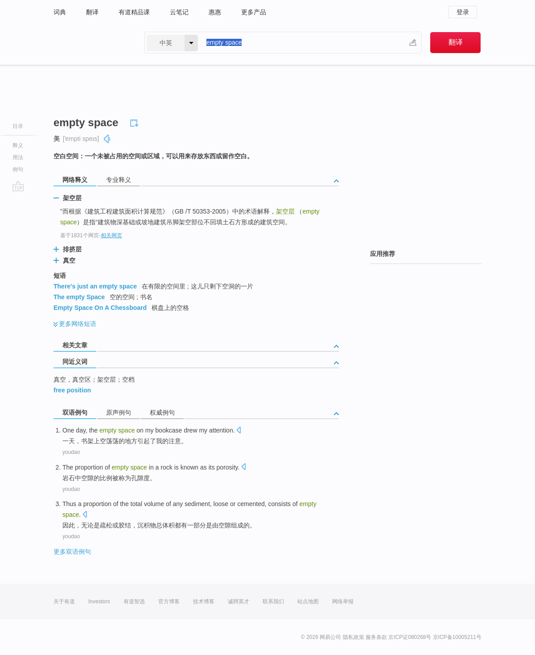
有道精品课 (134, 12)
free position (72, 390)
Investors (99, 601)
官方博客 (169, 601)
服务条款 (376, 637)
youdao (71, 452)
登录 (463, 12)
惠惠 (215, 12)
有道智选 (134, 601)
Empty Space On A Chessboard (100, 307)
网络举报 (343, 601)
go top (18, 186)
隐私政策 (353, 637)
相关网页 (111, 235)
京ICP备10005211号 (457, 637)
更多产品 (253, 12)
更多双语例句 (72, 551)
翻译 (92, 12)
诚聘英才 (238, 601)
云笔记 (179, 12)
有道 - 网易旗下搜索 (90, 42)
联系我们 (273, 601)
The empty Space (79, 297)
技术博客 (203, 601)
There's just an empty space (95, 286)
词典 (60, 12)
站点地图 (308, 601)
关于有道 (64, 601)
